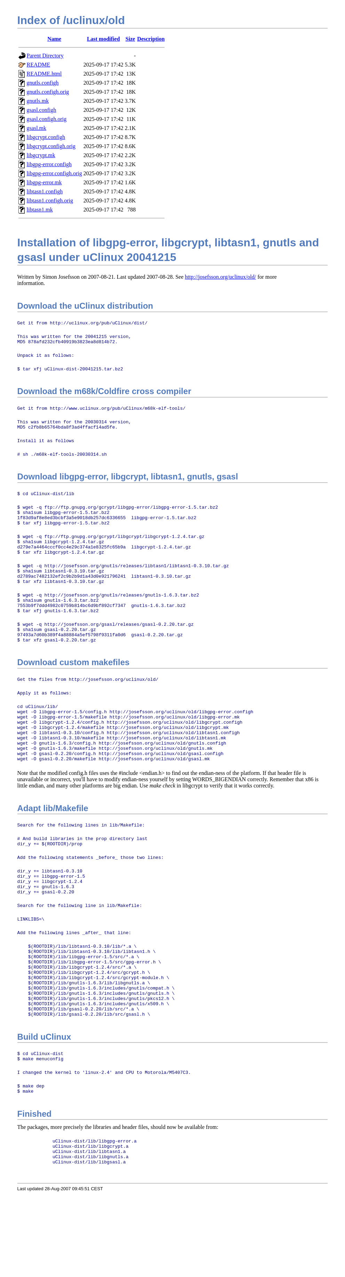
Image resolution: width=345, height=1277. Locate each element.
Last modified (103, 39)
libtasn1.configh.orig (50, 200)
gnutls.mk (38, 101)
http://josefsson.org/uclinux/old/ (220, 277)
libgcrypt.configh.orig (51, 146)
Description (151, 39)
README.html (44, 74)
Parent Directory (45, 56)
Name (54, 39)
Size (130, 39)
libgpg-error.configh (49, 164)
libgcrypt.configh (46, 137)
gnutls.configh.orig (48, 92)
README (38, 65)
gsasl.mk (36, 128)
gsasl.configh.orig (47, 119)
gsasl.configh (41, 110)
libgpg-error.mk (44, 182)
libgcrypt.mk (41, 155)
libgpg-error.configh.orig (54, 173)
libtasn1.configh (45, 191)
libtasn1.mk (40, 210)
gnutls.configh (43, 83)
